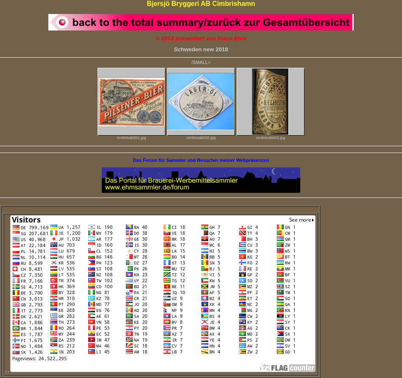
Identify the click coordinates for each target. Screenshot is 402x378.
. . (160, 370)
